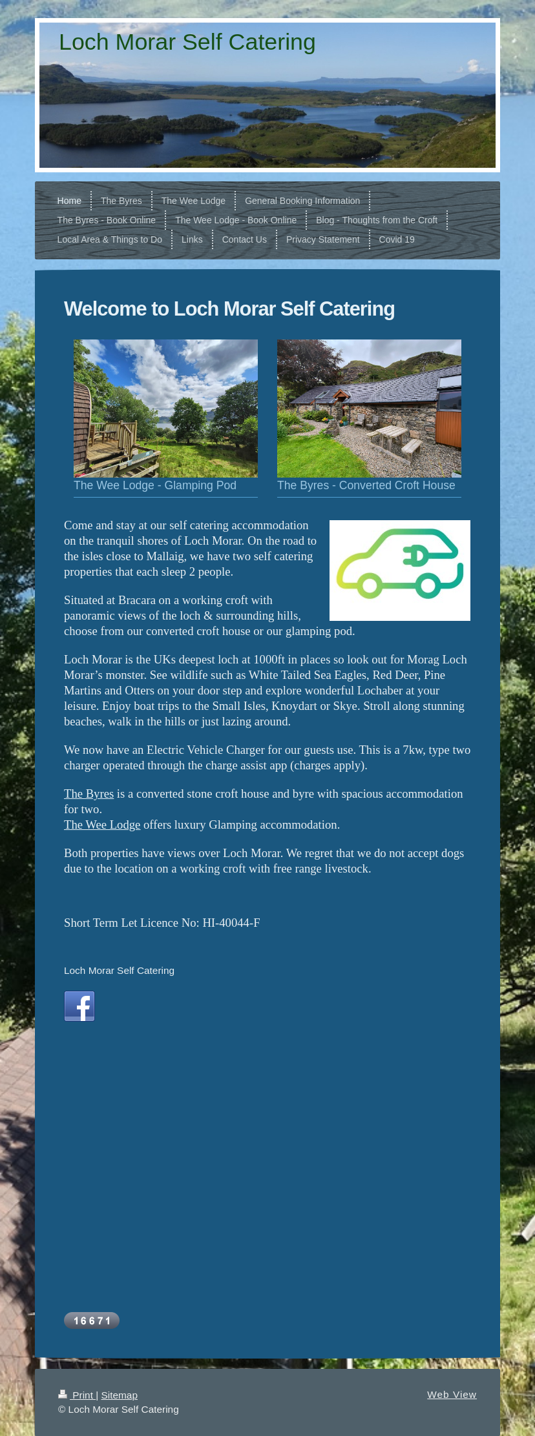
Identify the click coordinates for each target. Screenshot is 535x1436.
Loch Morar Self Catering (119, 970)
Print (77, 1395)
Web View (452, 1394)
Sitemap (119, 1395)
